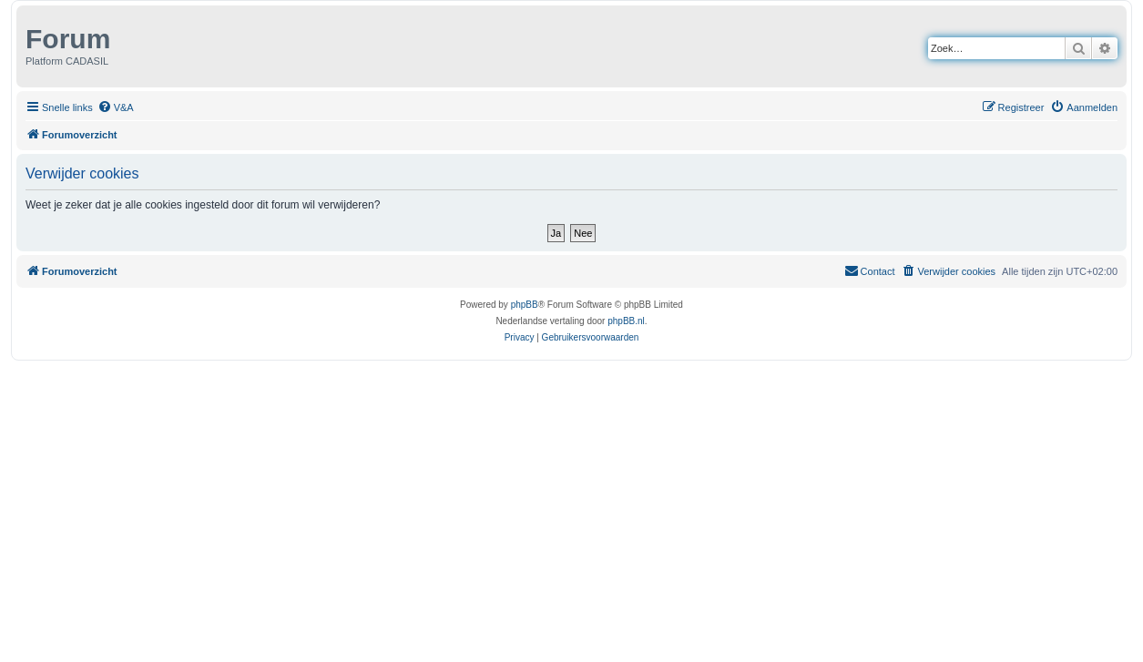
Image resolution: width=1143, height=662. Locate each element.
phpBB (524, 305)
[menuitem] (115, 107)
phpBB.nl (626, 321)
